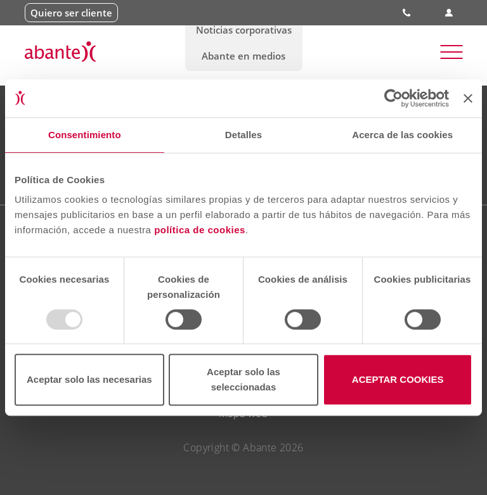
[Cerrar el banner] (468, 98)
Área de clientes (449, 13)
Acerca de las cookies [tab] (402, 134)
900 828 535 (407, 13)
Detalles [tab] (243, 134)
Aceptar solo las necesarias (89, 379)
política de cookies (199, 229)
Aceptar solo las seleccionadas (243, 379)
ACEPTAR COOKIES (398, 379)
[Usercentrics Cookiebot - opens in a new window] (393, 98)
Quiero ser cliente (71, 12)
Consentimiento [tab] (84, 134)
